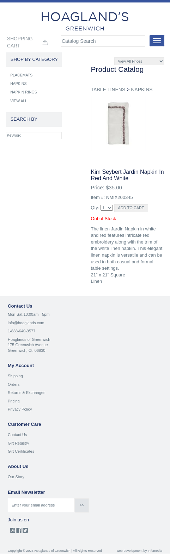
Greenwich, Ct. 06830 (26, 350)
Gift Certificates (21, 451)
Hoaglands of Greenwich (29, 339)
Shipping (15, 376)
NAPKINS (141, 89)
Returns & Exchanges (26, 392)
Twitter (25, 532)
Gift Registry (18, 443)
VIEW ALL (18, 101)
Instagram (12, 532)
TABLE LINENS (108, 89)
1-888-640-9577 (21, 331)
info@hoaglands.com (26, 323)
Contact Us (17, 435)
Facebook (19, 532)
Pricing (14, 401)
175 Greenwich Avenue (28, 345)
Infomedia (155, 551)
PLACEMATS (21, 75)
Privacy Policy (20, 409)
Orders (14, 384)
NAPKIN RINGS (23, 92)
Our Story (16, 477)
